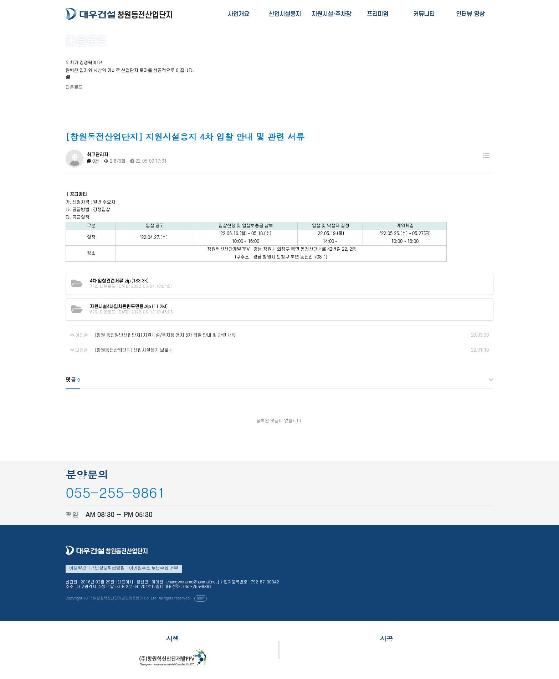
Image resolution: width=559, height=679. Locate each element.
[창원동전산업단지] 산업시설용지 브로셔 (134, 350)
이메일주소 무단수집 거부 (153, 568)
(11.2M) (129, 306)
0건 (93, 161)
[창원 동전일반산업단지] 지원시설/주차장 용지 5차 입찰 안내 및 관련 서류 (165, 335)
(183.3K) (119, 281)
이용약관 (77, 568)
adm (200, 598)
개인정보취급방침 (108, 568)
